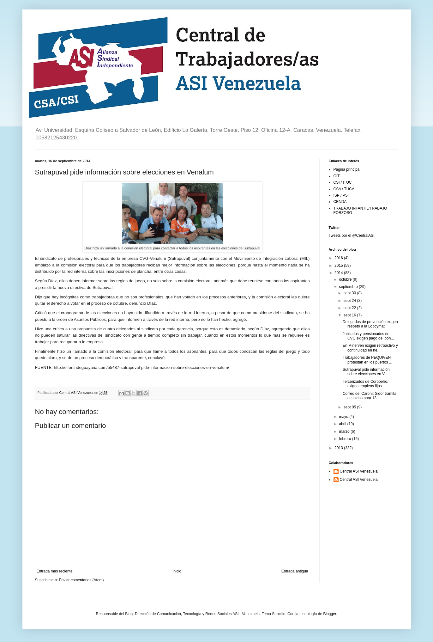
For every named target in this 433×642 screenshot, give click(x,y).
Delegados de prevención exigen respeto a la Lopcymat (370, 324)
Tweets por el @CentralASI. (352, 235)
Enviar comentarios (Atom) (81, 580)
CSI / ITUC (343, 182)
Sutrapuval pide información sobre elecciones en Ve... (366, 371)
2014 (339, 273)
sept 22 (350, 308)
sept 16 (350, 315)
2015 (339, 265)
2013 (339, 448)
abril (343, 424)
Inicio (176, 571)
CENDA (340, 201)
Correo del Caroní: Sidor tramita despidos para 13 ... (369, 395)
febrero (345, 439)
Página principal (347, 169)
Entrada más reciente (55, 571)
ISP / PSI (341, 195)
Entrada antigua (294, 571)
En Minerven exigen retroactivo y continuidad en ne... (370, 347)
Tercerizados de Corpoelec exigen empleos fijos (365, 383)
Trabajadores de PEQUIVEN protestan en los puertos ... (367, 359)
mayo (344, 416)
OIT (337, 176)
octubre (345, 279)
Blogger (329, 614)
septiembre (349, 286)
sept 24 (350, 300)
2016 (339, 258)
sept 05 (350, 407)
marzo (345, 431)
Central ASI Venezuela (359, 471)
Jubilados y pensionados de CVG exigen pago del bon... (368, 336)
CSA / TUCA (344, 189)
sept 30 (350, 293)
